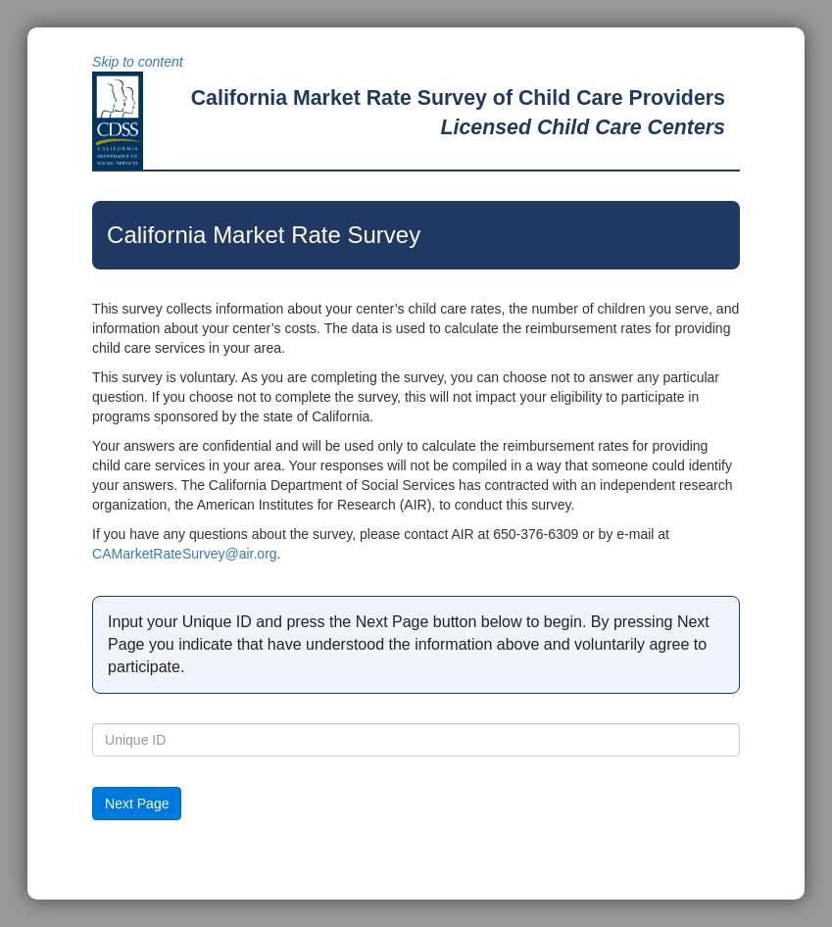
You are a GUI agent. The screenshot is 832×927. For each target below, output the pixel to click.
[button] (136, 803)
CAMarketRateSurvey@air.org (184, 553)
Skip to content (137, 62)
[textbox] (416, 739)
